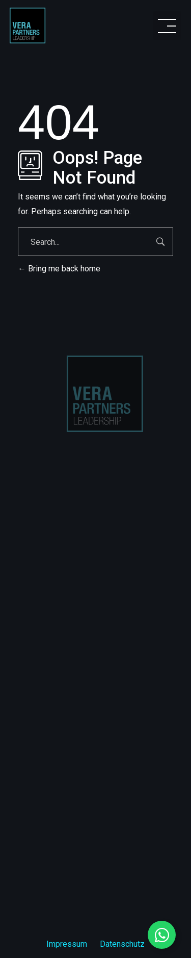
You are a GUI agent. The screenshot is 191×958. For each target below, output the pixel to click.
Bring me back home (59, 268)
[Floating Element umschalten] (162, 935)
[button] (167, 25)
